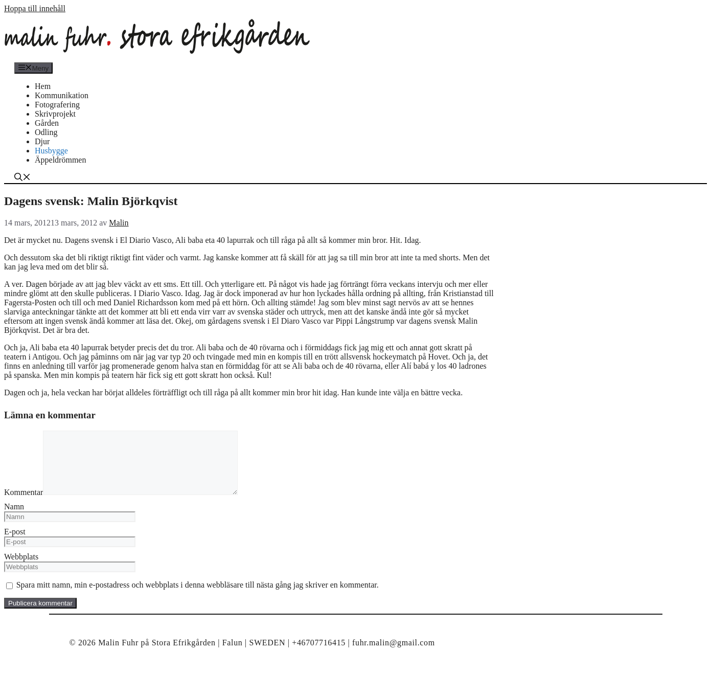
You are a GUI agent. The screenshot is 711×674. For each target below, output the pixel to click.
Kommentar (23, 504)
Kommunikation (61, 95)
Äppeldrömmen (60, 159)
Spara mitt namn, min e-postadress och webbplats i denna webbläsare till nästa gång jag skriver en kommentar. (197, 597)
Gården (47, 123)
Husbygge (51, 150)
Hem (43, 86)
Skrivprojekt (55, 113)
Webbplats (21, 569)
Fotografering (57, 104)
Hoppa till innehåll (34, 8)
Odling (46, 132)
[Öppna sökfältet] (22, 178)
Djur (42, 141)
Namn (14, 518)
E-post (15, 544)
